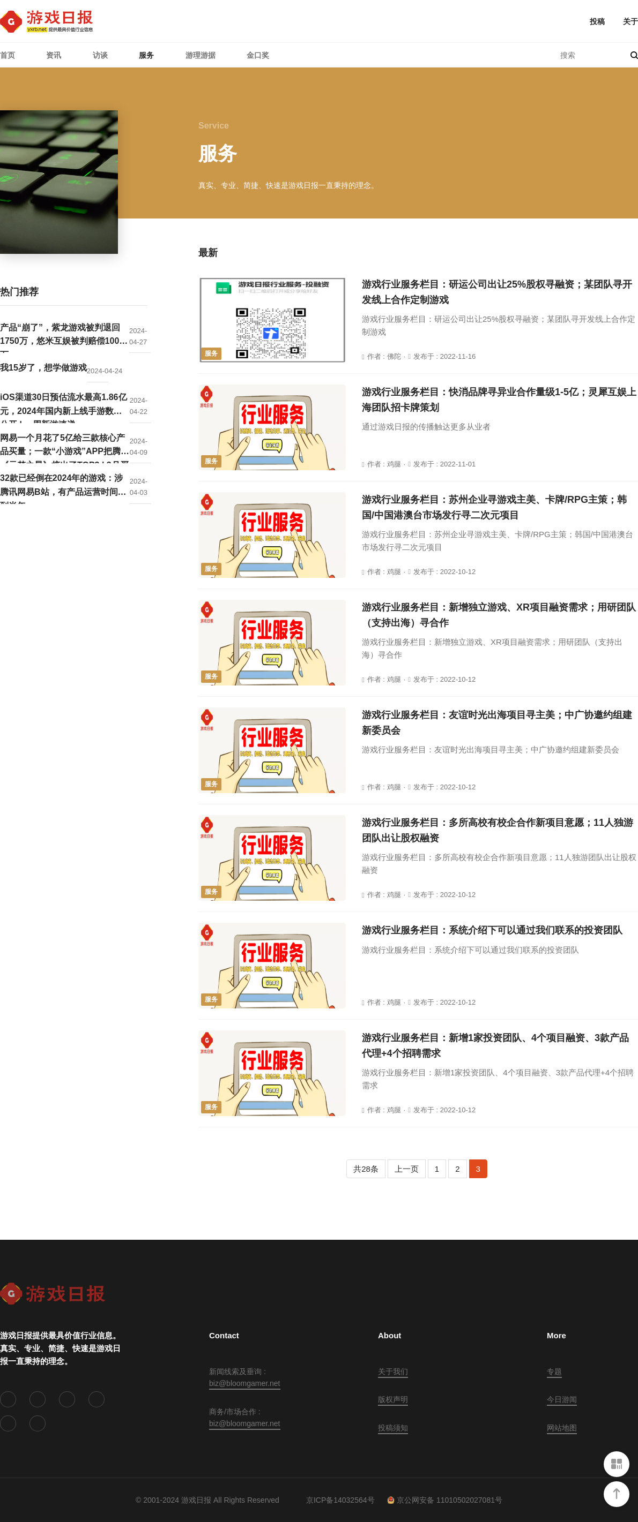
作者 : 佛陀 (384, 356)
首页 (7, 55)
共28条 (366, 1168)
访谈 (100, 55)
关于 (630, 21)
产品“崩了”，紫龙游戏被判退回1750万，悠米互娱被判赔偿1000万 (62, 338)
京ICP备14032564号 (340, 1500)
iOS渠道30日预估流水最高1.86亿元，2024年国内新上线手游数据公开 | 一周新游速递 (63, 408)
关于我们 (393, 1371)
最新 (208, 252)
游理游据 (201, 55)
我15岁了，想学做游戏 (43, 367)
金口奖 (258, 55)
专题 (554, 1371)
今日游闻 (562, 1399)
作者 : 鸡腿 (384, 464)
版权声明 (393, 1399)
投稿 (597, 21)
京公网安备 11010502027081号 (444, 1500)
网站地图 (562, 1427)
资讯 (53, 55)
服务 (146, 55)
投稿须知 (393, 1427)
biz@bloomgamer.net (244, 1383)
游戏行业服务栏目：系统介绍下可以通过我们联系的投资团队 (492, 930)
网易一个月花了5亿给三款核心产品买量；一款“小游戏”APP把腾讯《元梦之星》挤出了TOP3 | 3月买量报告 (64, 448)
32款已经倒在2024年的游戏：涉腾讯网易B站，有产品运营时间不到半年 (63, 488)
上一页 (407, 1168)
